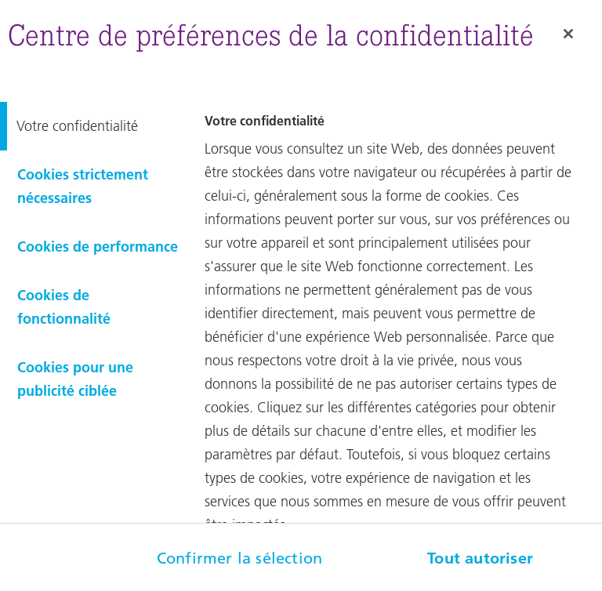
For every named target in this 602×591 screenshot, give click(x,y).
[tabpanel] (401, 337)
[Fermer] (568, 33)
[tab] (92, 126)
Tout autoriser (480, 558)
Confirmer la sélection (239, 558)
